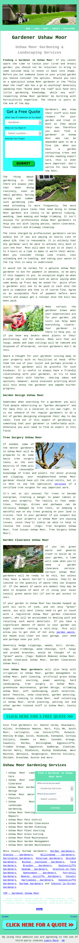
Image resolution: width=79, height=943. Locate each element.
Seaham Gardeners (34, 869)
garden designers (56, 405)
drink (6, 367)
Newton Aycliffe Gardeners (41, 876)
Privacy (74, 916)
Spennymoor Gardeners (39, 872)
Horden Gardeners (62, 851)
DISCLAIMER (69, 29)
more (49, 757)
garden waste (65, 632)
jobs (31, 184)
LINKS (36, 29)
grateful (55, 367)
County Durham (21, 851)
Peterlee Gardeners (49, 858)
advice (40, 339)
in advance (51, 272)
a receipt (42, 297)
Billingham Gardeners (58, 854)
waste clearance (63, 223)
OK (63, 940)
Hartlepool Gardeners (37, 880)
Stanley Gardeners (18, 854)
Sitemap (5, 916)
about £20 (9, 240)
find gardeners (21, 725)
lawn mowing (24, 216)
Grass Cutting (33, 834)
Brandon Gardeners (37, 865)
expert (59, 427)
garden (7, 67)
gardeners (64, 220)
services (60, 484)
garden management (58, 673)
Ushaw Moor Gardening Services (34, 765)
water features (13, 694)
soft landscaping (35, 691)
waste (67, 258)
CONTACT (56, 29)
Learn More (51, 940)
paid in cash (53, 286)
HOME (28, 29)
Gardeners (51, 109)
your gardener (40, 374)
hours (14, 251)
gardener (15, 244)
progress (9, 388)
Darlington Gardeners (18, 858)
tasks (6, 420)
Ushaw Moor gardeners (27, 669)
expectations (61, 314)
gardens (16, 213)
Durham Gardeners (31, 883)
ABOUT (46, 29)
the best (51, 170)
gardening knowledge (30, 92)
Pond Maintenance (36, 837)
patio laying (60, 279)
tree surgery (35, 684)
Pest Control (33, 819)
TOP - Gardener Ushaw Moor (21, 893)
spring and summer (18, 198)
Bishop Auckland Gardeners (43, 862)
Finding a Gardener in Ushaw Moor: (28, 60)
